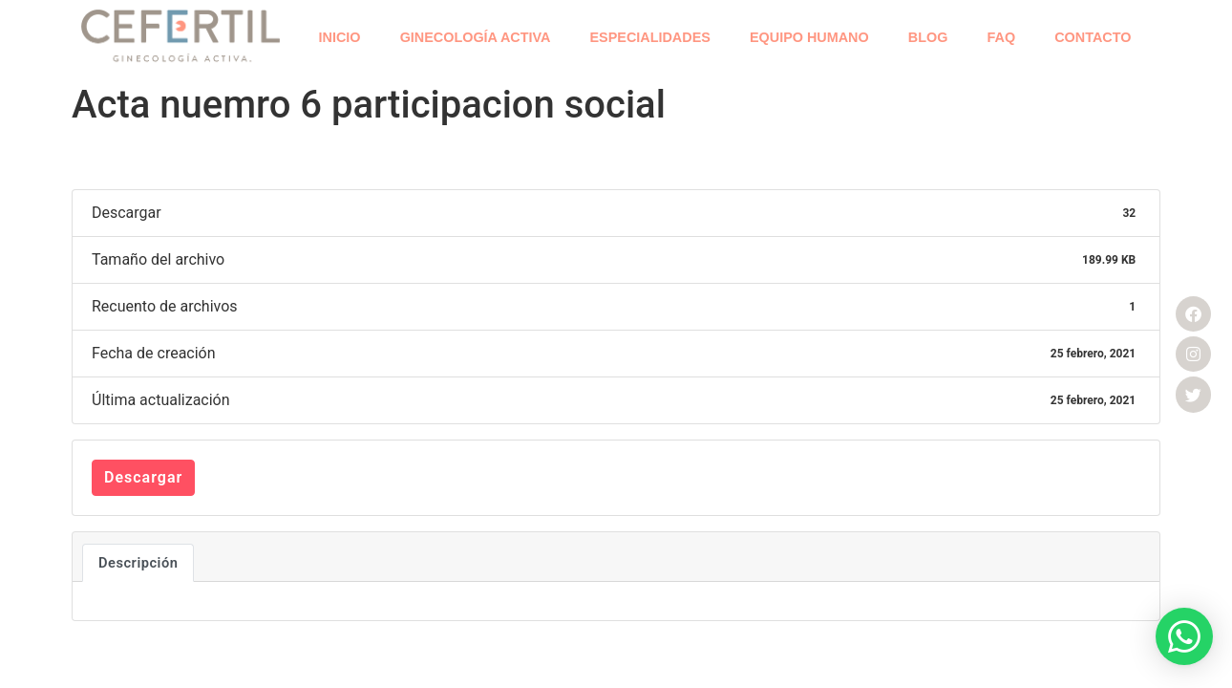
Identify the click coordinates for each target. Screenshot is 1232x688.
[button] (1184, 636)
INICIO (340, 37)
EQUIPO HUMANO (809, 37)
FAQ (1002, 37)
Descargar (143, 477)
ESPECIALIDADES (650, 37)
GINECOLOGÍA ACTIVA (475, 37)
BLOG (928, 37)
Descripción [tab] (138, 562)
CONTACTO (1092, 37)
